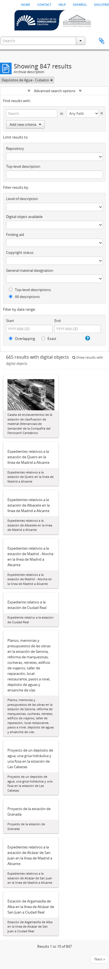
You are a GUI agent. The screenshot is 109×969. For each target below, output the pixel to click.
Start (10, 320)
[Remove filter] (51, 80)
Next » (99, 959)
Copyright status (19, 252)
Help (62, 4)
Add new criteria (25, 124)
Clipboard (101, 41)
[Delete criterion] (101, 112)
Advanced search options (54, 90)
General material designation (29, 270)
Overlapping (22, 338)
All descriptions (24, 296)
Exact (48, 338)
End (57, 320)
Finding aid (15, 234)
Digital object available (24, 216)
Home (25, 4)
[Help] (87, 338)
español (80, 4)
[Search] (31, 113)
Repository (15, 148)
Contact (44, 4)
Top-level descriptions (30, 289)
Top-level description (23, 166)
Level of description (22, 198)
